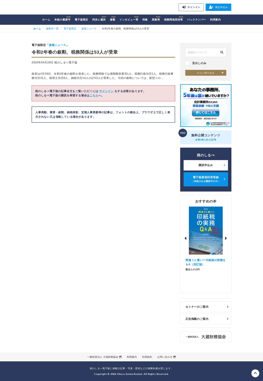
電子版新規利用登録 (206, 179)
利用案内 (215, 19)
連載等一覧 (52, 28)
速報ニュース (89, 28)
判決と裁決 (99, 19)
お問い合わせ (164, 357)
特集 (145, 19)
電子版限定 (81, 19)
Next (226, 238)
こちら (94, 95)
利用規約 (147, 357)
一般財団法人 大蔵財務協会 (102, 357)
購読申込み (218, 7)
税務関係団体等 (173, 19)
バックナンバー (196, 19)
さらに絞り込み (206, 72)
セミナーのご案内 (196, 306)
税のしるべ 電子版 (55, 7)
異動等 (156, 19)
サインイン (191, 7)
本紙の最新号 (62, 19)
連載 (112, 19)
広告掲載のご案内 (196, 318)
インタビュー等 (128, 19)
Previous (185, 238)
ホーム (46, 19)
